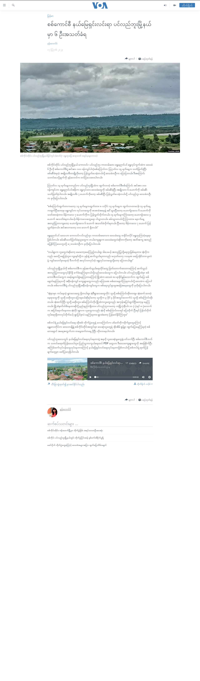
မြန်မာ (50, 16)
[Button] (130, 58)
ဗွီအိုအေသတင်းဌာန (101, 367)
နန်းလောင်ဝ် (52, 43)
